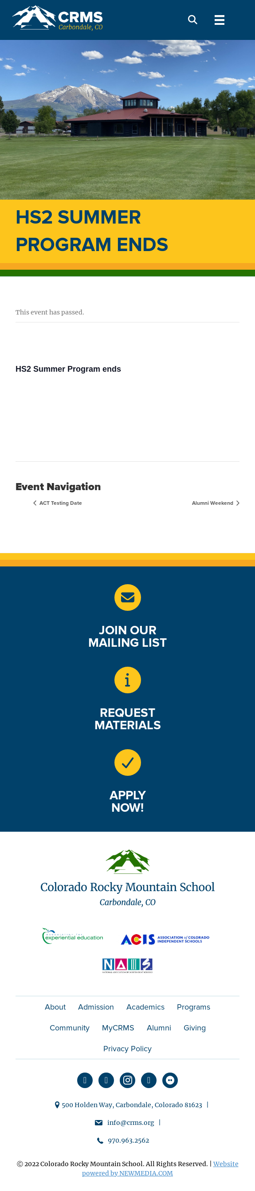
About (55, 1007)
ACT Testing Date (60, 503)
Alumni (159, 1028)
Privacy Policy (127, 1048)
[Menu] (219, 20)
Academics (145, 1007)
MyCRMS (118, 1028)
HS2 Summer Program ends (68, 369)
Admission (96, 1007)
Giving (195, 1028)
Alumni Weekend (213, 503)
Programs (193, 1007)
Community (70, 1028)
